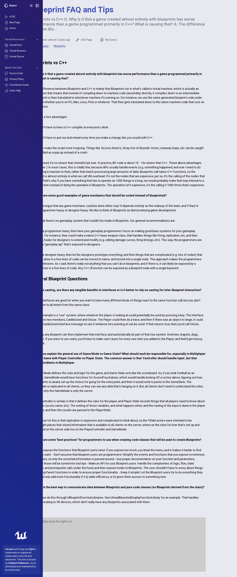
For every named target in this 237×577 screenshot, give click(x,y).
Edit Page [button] (105, 40)
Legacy (65, 46)
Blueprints (80, 46)
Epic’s (32, 549)
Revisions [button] (129, 40)
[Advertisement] (140, 546)
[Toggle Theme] (31, 6)
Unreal (9, 549)
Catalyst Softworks (18, 563)
